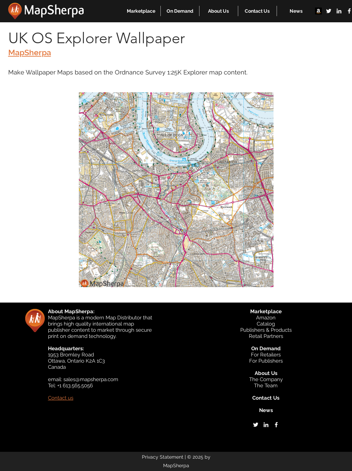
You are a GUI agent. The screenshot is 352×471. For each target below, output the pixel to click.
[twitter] (328, 11)
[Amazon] (318, 11)
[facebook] (276, 424)
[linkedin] (339, 11)
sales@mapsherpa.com (90, 379)
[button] (141, 11)
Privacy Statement (162, 457)
